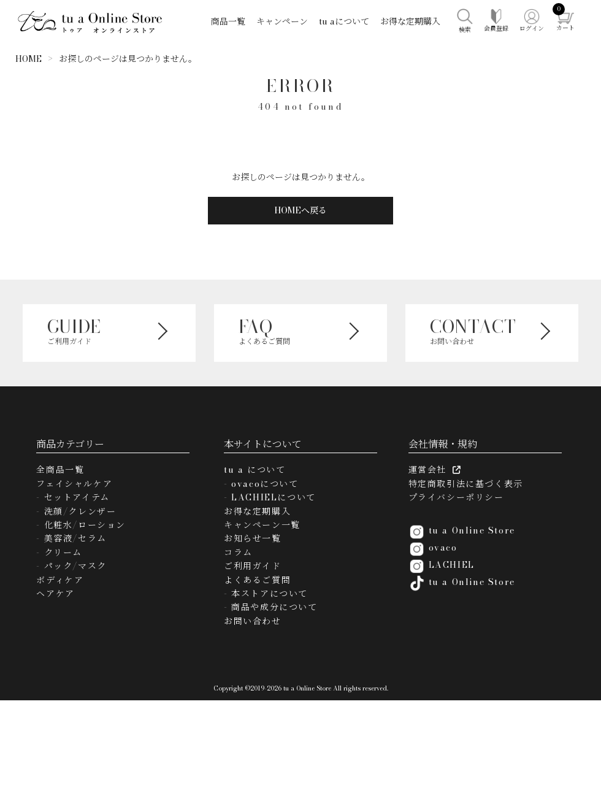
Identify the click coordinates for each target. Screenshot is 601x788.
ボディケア (59, 580)
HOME (28, 59)
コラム (238, 552)
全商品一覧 (60, 469)
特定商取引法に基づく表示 (465, 484)
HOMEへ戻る (300, 210)
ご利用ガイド (252, 566)
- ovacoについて (261, 484)
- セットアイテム (72, 497)
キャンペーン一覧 (262, 525)
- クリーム (59, 552)
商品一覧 (228, 21)
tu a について (254, 469)
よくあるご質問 (257, 580)
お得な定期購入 (410, 21)
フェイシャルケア (74, 484)
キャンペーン (282, 21)
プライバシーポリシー (456, 497)
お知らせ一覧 (252, 538)
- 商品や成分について (271, 607)
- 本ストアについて (266, 593)
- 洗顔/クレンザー (76, 511)
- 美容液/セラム (71, 538)
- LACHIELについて (270, 497)
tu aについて (344, 21)
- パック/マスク (71, 566)
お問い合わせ (252, 621)
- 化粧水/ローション (81, 525)
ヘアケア (55, 593)
